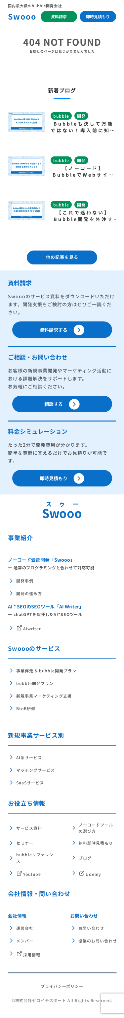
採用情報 (31, 954)
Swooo (22, 16)
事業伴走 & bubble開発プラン (46, 670)
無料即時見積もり (96, 843)
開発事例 (24, 581)
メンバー (24, 940)
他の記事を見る (62, 257)
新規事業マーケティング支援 (44, 696)
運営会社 (24, 928)
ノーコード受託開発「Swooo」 (41, 559)
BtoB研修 (25, 708)
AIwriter (32, 629)
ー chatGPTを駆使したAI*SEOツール (45, 614)
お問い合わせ (84, 915)
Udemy (93, 874)
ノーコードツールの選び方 (96, 828)
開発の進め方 (29, 593)
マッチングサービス (35, 770)
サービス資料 (29, 828)
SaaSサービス (30, 782)
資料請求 (59, 16)
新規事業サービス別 (36, 735)
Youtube (32, 874)
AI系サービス (29, 757)
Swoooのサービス (34, 648)
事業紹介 (20, 537)
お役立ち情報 (26, 803)
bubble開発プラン (35, 683)
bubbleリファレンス (35, 858)
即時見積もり (98, 16)
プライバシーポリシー (62, 986)
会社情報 (17, 915)
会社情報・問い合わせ (39, 893)
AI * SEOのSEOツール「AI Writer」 (46, 606)
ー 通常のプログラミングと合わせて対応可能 (51, 568)
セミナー (24, 843)
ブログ (85, 858)
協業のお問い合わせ (92, 940)
